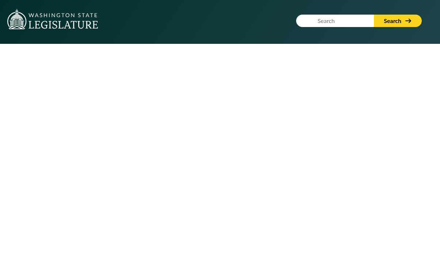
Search (398, 20)
